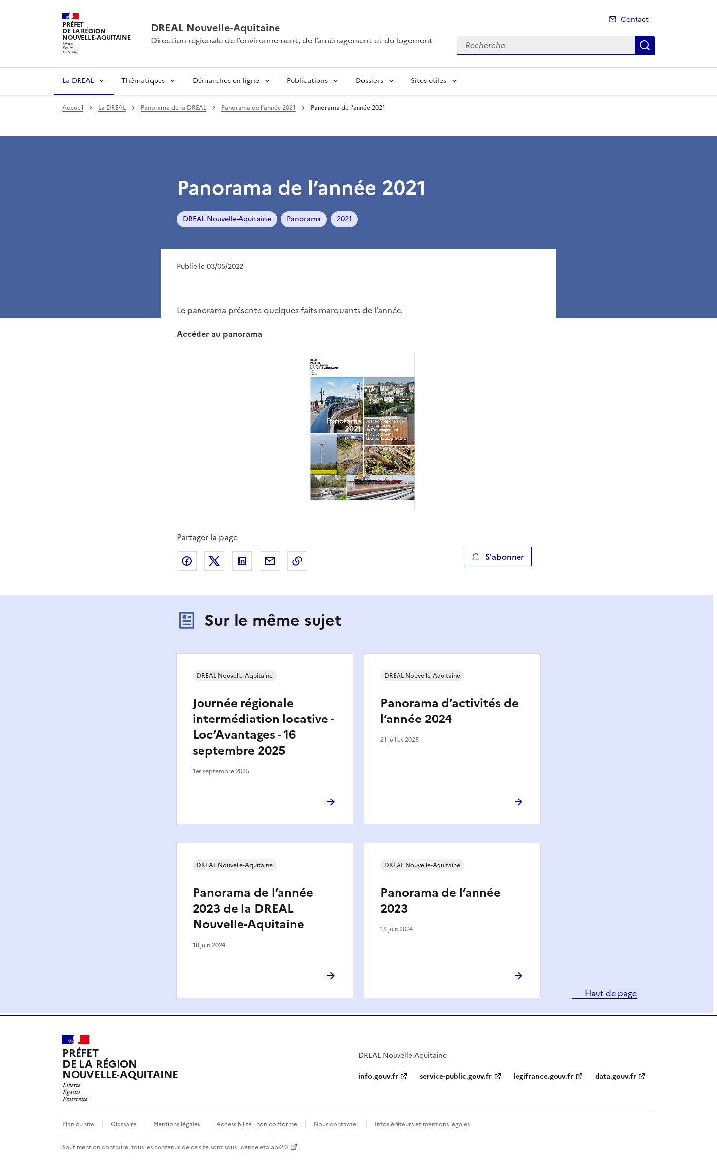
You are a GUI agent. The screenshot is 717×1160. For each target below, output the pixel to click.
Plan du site (78, 1124)
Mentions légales (176, 1124)
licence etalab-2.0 (263, 1147)
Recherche (645, 45)
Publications (307, 81)
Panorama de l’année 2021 (258, 107)
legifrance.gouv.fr (543, 1076)
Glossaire (124, 1124)
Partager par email (269, 561)
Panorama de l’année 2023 (440, 901)
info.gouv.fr (378, 1076)
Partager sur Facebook (187, 561)
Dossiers (369, 81)
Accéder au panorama (219, 334)
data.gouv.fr (615, 1076)
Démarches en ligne (226, 81)
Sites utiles (428, 81)
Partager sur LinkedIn (242, 561)
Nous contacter (336, 1124)
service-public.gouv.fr (456, 1076)
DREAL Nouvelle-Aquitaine (227, 219)
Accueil (72, 107)
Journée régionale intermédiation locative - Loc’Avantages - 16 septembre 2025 (263, 727)
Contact (635, 19)
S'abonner (497, 556)
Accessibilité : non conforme (256, 1124)
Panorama (304, 219)
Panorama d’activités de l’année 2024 (449, 711)
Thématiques (143, 81)
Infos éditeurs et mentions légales (422, 1124)
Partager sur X (214, 561)
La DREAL (78, 81)
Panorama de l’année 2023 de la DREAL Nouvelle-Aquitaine (253, 908)
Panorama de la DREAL (173, 107)
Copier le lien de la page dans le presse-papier (297, 561)
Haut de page (610, 993)
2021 (344, 219)
